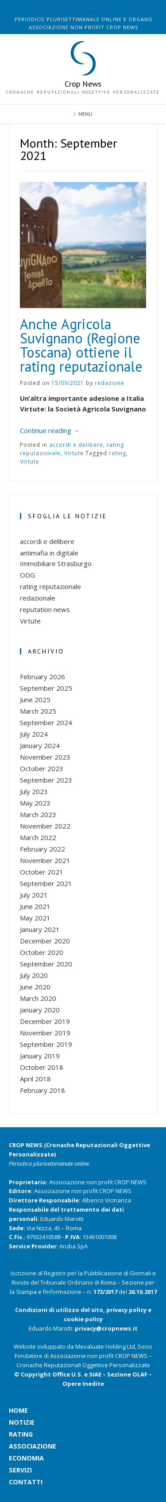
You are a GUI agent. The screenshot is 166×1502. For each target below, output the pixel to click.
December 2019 (45, 1021)
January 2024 (40, 745)
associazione (12, 1446)
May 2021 (35, 917)
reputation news (45, 609)
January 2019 (40, 1055)
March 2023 (38, 814)
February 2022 (42, 848)
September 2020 (46, 963)
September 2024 (46, 722)
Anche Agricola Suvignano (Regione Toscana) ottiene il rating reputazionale (81, 345)
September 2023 (46, 780)
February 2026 (42, 676)
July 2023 (34, 791)
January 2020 (40, 1009)
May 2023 (35, 803)
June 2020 (35, 986)
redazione (109, 383)
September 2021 (46, 883)
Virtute (74, 453)
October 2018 (41, 1067)
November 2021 (45, 860)
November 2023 (45, 757)
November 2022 (45, 825)
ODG (27, 574)
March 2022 (38, 837)
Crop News (83, 84)
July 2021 (34, 894)
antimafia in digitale (49, 552)
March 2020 (38, 998)
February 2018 (42, 1090)
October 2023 (41, 768)
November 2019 (45, 1032)
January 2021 (40, 929)
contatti (12, 1482)
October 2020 (41, 952)
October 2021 (41, 871)
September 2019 (46, 1044)
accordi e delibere (76, 445)
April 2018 (35, 1078)
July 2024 (34, 734)
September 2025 (46, 688)
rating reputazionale (50, 586)
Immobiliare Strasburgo (56, 563)
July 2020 (34, 975)
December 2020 (45, 940)
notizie (12, 1422)
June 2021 (35, 906)
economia (12, 1458)
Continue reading (50, 430)
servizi (12, 1470)
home (12, 1410)
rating (117, 453)
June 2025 (35, 699)
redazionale (37, 597)
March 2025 (38, 711)
